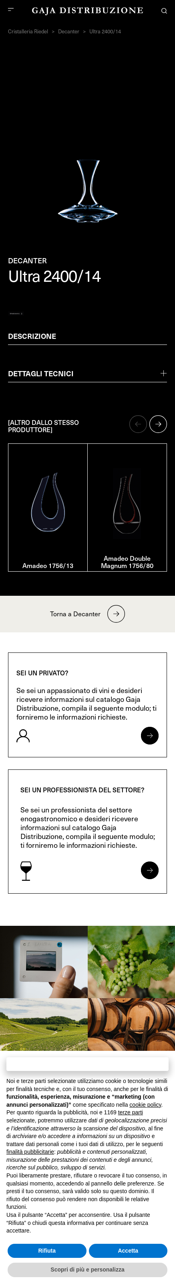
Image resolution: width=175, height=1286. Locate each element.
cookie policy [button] (145, 1104)
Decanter (68, 31)
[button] (138, 424)
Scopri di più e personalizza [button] (87, 1269)
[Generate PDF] (16, 314)
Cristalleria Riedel (28, 31)
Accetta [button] (128, 1250)
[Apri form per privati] (150, 736)
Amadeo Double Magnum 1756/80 (127, 562)
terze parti (130, 1112)
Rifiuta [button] (47, 1250)
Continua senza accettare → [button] (87, 1064)
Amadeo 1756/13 (47, 565)
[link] (44, 962)
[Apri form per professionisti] (150, 870)
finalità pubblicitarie (30, 1152)
